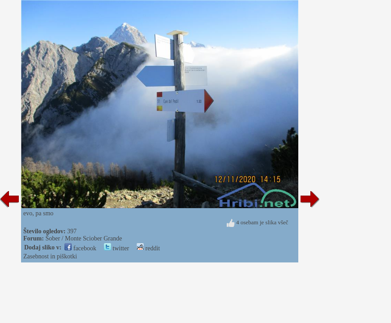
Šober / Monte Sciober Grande (83, 238)
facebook (80, 248)
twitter (116, 248)
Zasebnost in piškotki (50, 256)
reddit (148, 248)
